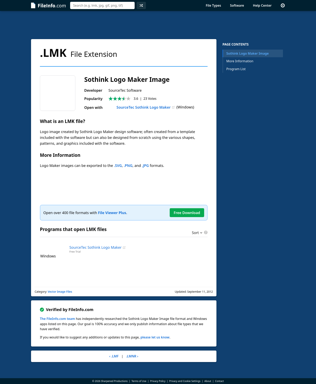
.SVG (118, 165)
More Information (239, 61)
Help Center (262, 5)
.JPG (145, 165)
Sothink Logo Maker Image (247, 53)
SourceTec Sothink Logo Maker (139, 107)
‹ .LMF (113, 356)
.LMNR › (132, 356)
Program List (236, 69)
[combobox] (102, 5)
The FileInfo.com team (57, 318)
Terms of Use (138, 381)
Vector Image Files (60, 291)
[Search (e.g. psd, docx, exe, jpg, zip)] (102, 5)
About (207, 381)
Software (237, 5)
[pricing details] (205, 232)
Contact (219, 381)
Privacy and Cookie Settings (185, 381)
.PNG (128, 165)
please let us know (154, 337)
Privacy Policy (157, 381)
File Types (213, 5)
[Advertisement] (158, 25)
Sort (195, 233)
